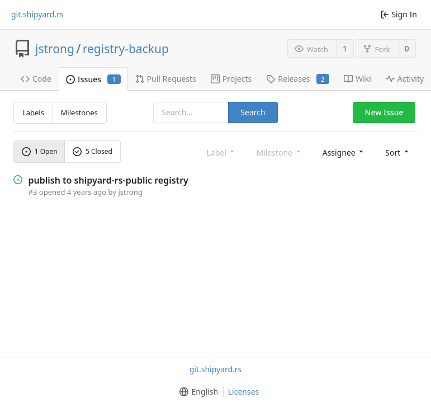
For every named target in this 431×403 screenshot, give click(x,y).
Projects (231, 78)
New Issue (384, 112)
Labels (33, 112)
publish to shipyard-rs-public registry (108, 180)
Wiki (357, 78)
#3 (33, 192)
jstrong (54, 48)
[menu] (344, 152)
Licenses (243, 391)
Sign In (399, 14)
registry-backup (126, 48)
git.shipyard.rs (37, 15)
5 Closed (92, 151)
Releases (297, 78)
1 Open (40, 151)
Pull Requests (165, 78)
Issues (93, 79)
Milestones (79, 112)
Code (36, 78)
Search (252, 112)
